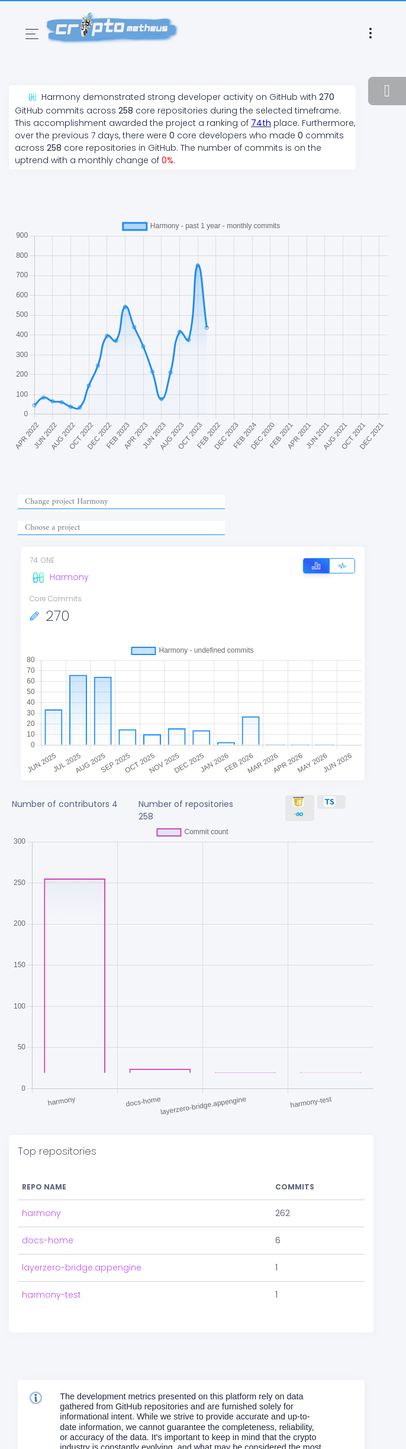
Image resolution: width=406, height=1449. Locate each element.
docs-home (47, 1240)
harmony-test (51, 1295)
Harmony (59, 577)
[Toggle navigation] (32, 34)
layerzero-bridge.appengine (81, 1267)
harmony (41, 1213)
